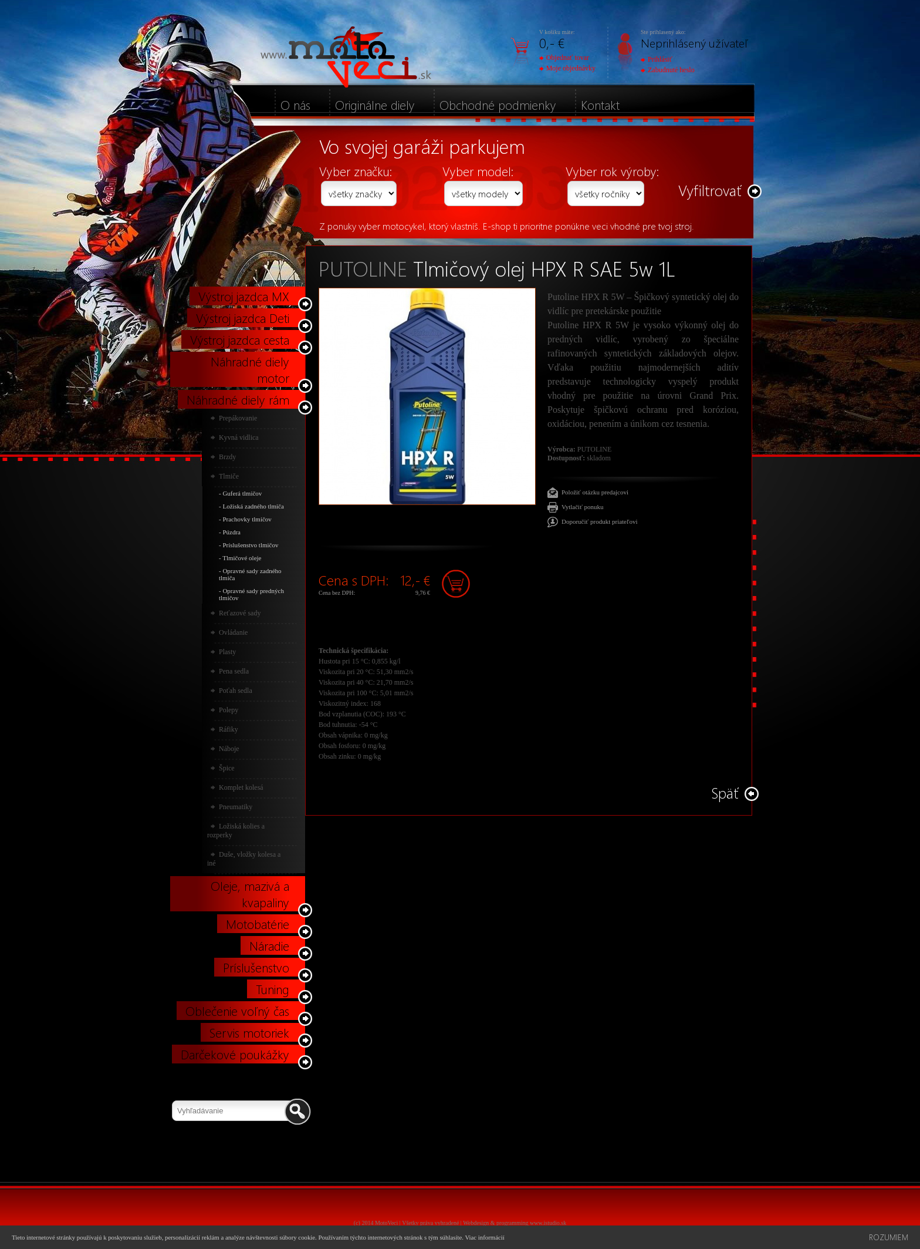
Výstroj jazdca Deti (242, 317)
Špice (227, 768)
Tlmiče (229, 476)
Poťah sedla (235, 690)
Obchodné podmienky (497, 104)
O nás (295, 104)
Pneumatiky (235, 807)
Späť (725, 792)
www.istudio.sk (548, 1223)
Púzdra (231, 532)
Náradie (269, 945)
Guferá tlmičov (242, 493)
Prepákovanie (238, 418)
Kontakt (600, 104)
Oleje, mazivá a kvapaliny (250, 893)
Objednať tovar (564, 57)
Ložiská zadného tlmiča (252, 506)
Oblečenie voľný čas (237, 1010)
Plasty (227, 652)
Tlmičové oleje (241, 557)
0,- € (551, 42)
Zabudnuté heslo (668, 70)
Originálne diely (375, 104)
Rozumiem (888, 1237)
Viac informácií (484, 1237)
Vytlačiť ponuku (583, 506)
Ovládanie (233, 632)
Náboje (229, 749)
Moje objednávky (567, 68)
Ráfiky (228, 729)
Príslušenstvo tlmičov (250, 544)
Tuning (272, 989)
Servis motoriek (249, 1032)
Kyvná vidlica (239, 437)
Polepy (228, 710)
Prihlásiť (656, 59)
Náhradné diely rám (238, 399)
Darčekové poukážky (235, 1054)
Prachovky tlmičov (246, 519)
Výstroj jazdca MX (243, 296)
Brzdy (227, 457)
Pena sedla (234, 671)
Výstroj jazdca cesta (239, 339)
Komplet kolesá (241, 787)
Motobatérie (257, 923)
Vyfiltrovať (710, 190)
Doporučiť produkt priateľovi (600, 521)
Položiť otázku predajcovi (595, 492)
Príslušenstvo (256, 967)
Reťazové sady (240, 613)
